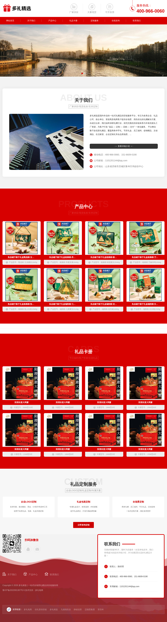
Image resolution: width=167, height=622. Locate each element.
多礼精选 (54, 609)
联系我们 (137, 21)
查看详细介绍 (123, 146)
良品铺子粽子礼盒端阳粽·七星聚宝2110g (63, 304)
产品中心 (52, 21)
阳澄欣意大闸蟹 (22, 402)
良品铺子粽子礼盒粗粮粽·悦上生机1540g (21, 304)
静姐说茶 (78, 609)
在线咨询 (116, 21)
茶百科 (101, 609)
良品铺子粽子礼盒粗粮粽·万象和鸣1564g (145, 257)
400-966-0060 (28, 549)
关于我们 (31, 21)
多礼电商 (28, 609)
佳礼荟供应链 (41, 609)
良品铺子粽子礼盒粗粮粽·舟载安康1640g (63, 257)
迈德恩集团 (90, 609)
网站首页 (10, 21)
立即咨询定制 (83, 525)
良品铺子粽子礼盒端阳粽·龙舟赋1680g (104, 304)
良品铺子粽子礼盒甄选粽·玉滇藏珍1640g (21, 257)
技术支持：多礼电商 (34, 590)
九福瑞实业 (66, 609)
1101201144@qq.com (37, 549)
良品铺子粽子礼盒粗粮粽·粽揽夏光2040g (104, 257)
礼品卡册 (73, 21)
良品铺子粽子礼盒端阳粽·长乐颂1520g (145, 304)
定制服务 (95, 21)
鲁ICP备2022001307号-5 (13, 590)
